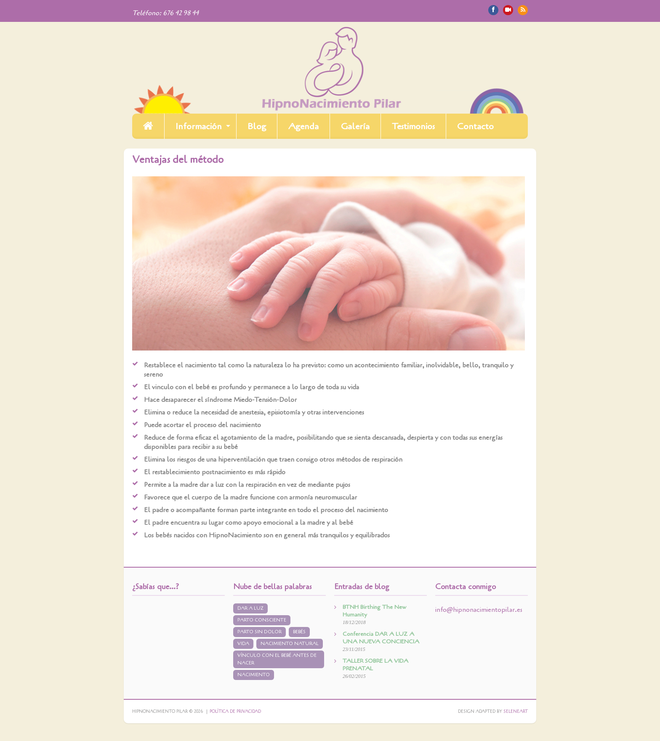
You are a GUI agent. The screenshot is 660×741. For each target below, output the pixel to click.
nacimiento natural (290, 643)
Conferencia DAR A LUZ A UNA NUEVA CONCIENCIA (381, 637)
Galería (355, 126)
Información (199, 126)
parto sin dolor (259, 632)
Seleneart (515, 711)
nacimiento (253, 675)
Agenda (303, 126)
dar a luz (250, 608)
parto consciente (261, 620)
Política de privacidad (235, 711)
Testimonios (413, 126)
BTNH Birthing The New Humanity (374, 611)
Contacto (475, 126)
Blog (257, 126)
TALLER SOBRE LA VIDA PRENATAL (375, 664)
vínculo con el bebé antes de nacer (277, 659)
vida (243, 643)
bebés (299, 632)
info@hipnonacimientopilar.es (478, 610)
